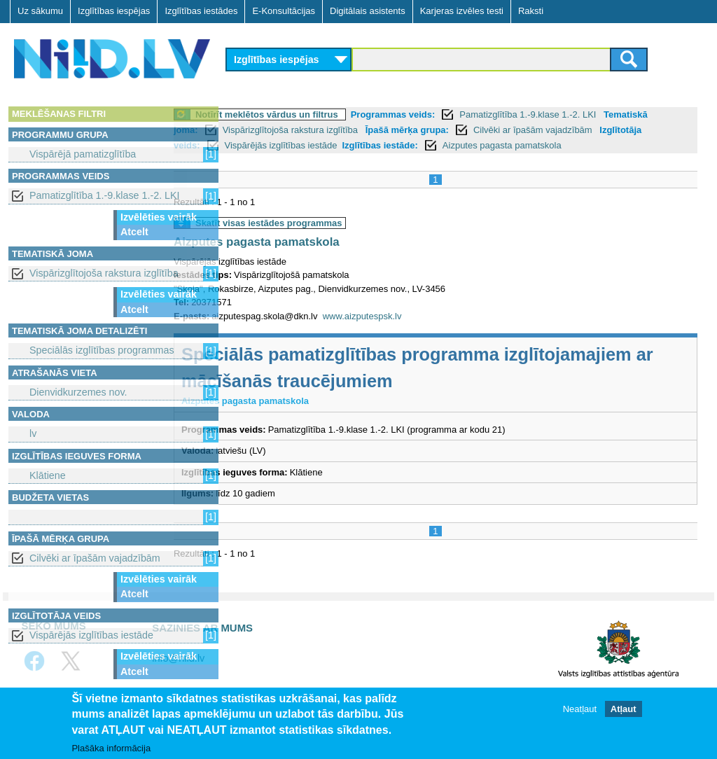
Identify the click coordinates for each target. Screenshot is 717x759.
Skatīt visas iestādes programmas (324, 238)
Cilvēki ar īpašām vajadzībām (94, 558)
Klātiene (47, 475)
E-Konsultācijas (283, 11)
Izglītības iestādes (201, 11)
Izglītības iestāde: (534, 145)
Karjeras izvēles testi (461, 11)
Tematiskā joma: (270, 130)
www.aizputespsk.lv (418, 331)
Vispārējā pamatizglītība (82, 154)
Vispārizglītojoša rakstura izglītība (104, 273)
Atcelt (134, 231)
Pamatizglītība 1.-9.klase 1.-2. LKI (104, 195)
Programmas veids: (449, 114)
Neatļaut (580, 709)
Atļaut (623, 709)
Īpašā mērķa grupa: (514, 130)
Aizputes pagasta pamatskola (313, 258)
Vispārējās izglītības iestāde (91, 635)
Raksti (530, 11)
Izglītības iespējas (114, 11)
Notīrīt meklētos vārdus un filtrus (322, 114)
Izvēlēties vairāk (158, 217)
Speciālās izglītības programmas (101, 350)
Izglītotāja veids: (319, 145)
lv (32, 433)
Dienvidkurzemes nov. (78, 392)
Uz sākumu (40, 11)
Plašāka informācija (111, 749)
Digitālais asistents (367, 11)
